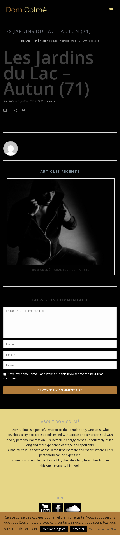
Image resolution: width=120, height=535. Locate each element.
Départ (26, 40)
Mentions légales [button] (54, 529)
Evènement (42, 40)
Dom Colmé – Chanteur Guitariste (60, 270)
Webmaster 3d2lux (102, 529)
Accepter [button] (78, 529)
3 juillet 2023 (27, 101)
